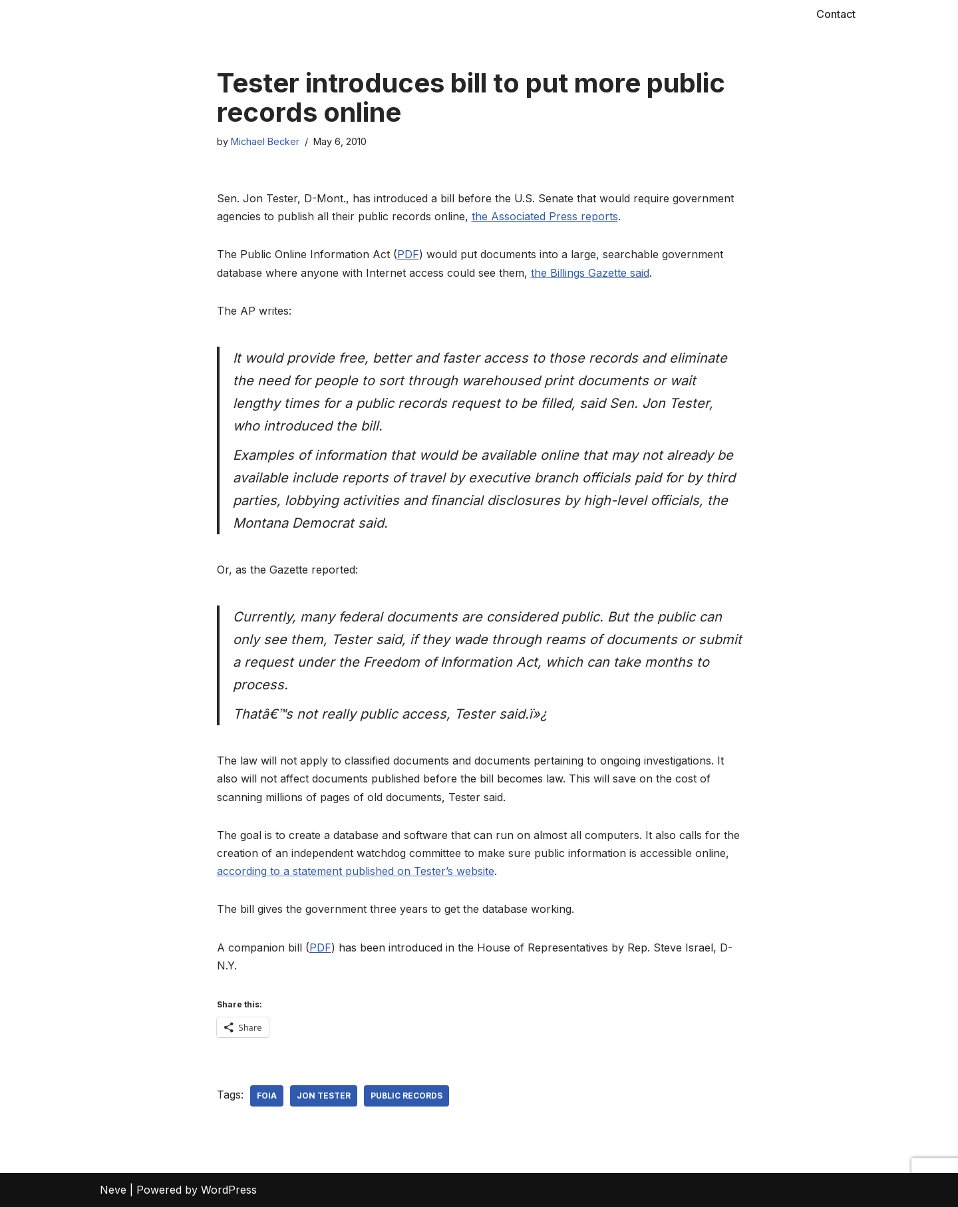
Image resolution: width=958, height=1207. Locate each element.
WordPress (229, 1189)
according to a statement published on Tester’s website (355, 871)
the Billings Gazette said (590, 272)
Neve (113, 1189)
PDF (408, 254)
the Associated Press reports (545, 216)
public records (406, 1096)
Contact (836, 14)
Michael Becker (265, 141)
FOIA (267, 1096)
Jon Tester (324, 1096)
